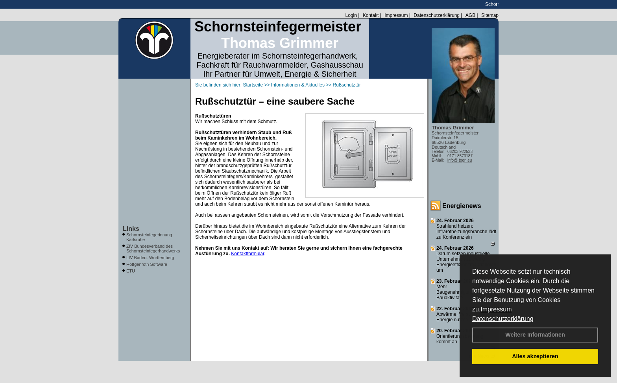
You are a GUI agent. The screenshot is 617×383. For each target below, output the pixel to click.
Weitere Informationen (535, 334)
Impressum (496, 309)
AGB (470, 15)
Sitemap (490, 15)
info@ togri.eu (459, 160)
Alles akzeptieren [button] (535, 356)
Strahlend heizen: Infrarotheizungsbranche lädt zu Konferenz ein (466, 231)
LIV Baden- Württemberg (150, 257)
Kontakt (371, 15)
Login (351, 15)
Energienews (461, 206)
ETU (130, 271)
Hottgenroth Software (146, 264)
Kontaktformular (247, 253)
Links (131, 228)
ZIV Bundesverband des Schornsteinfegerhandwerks (153, 248)
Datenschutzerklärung (503, 318)
